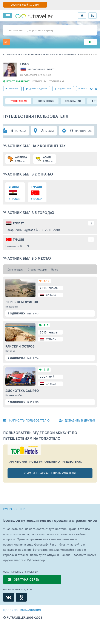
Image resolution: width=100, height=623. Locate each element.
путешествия (18, 101)
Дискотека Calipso (22, 391)
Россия (50, 54)
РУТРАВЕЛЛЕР (14, 509)
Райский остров (19, 346)
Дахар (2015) (14, 230)
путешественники (31, 54)
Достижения (45, 101)
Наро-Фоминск (67, 54)
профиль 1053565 (90, 54)
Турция (18, 239)
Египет (18, 223)
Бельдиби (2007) (17, 246)
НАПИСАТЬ (12, 88)
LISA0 (24, 64)
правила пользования (22, 609)
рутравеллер (10, 54)
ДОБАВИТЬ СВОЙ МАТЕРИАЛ (25, 4)
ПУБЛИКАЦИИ (73, 101)
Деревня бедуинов (21, 302)
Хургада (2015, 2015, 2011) (42, 230)
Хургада (51, 294)
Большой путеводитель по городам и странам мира (50, 520)
